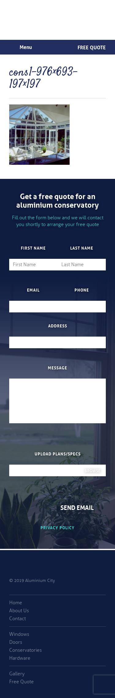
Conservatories (25, 650)
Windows (19, 634)
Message (57, 367)
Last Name (81, 248)
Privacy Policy (57, 527)
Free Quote (92, 47)
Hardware (19, 658)
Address (57, 325)
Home (15, 603)
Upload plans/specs (58, 453)
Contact (17, 619)
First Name (33, 248)
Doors (15, 642)
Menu (26, 47)
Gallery (17, 674)
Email (33, 289)
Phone (82, 289)
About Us (19, 611)
